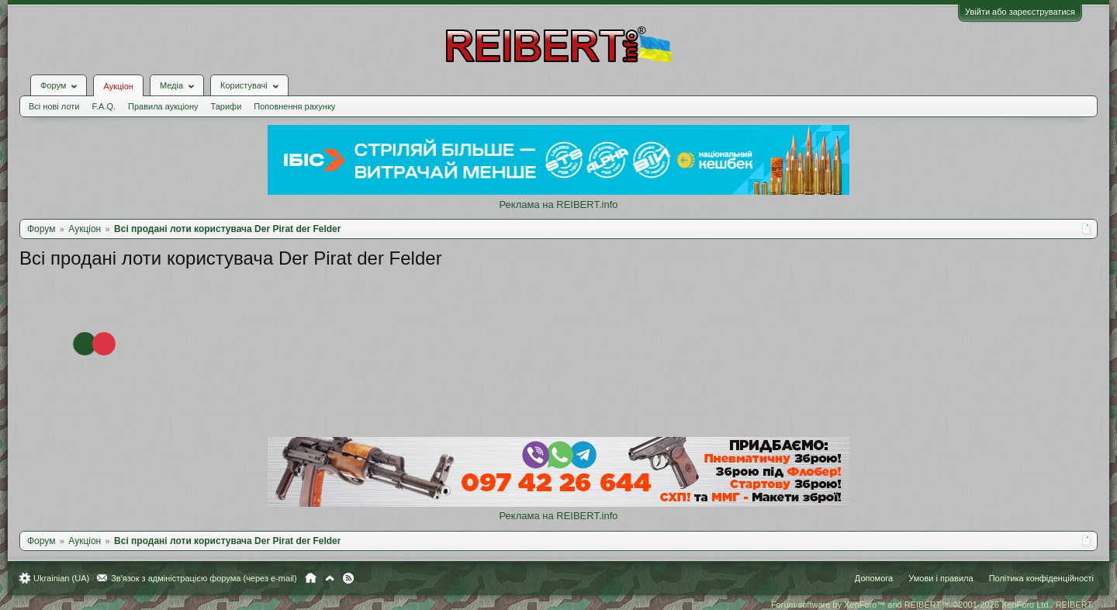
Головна (310, 578)
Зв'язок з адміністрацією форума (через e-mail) (204, 578)
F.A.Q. (104, 106)
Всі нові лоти (54, 106)
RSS (348, 578)
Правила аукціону (163, 106)
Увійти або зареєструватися (1020, 11)
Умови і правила (940, 578)
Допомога (874, 578)
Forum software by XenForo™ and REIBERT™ (932, 604)
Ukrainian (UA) (61, 578)
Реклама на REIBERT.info (558, 204)
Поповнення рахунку (294, 106)
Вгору (329, 578)
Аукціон (118, 86)
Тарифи (226, 106)
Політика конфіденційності (1041, 578)
